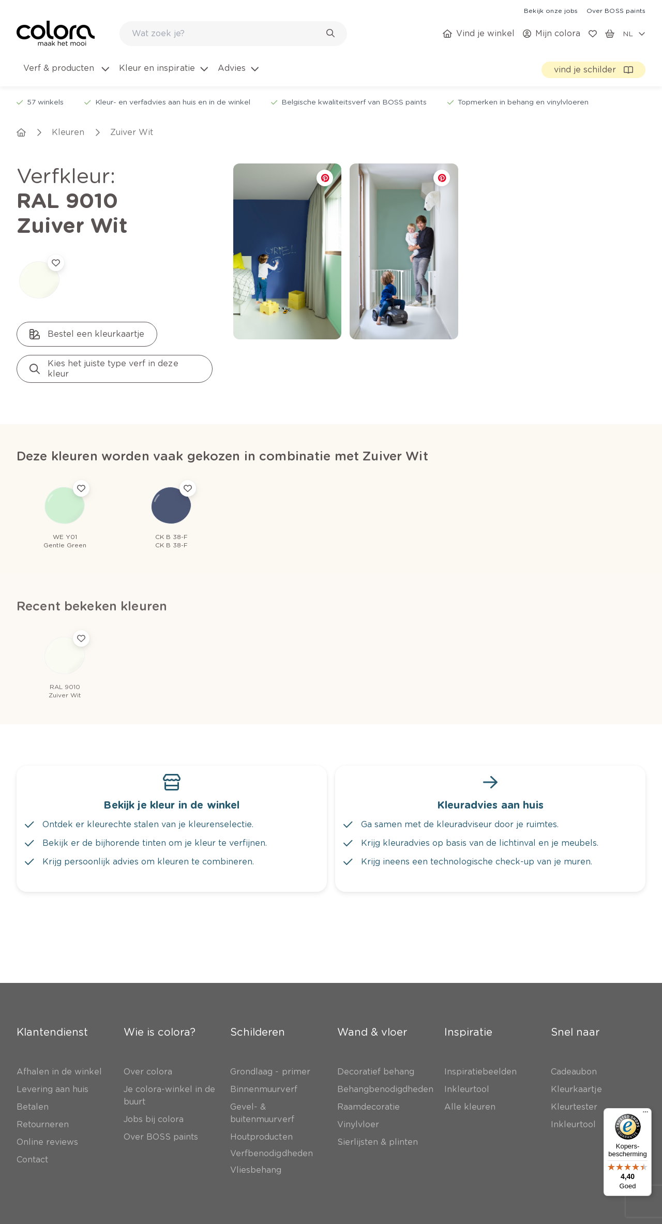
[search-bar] (226, 33)
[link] (551, 10)
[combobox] (233, 33)
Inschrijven (158, 1133)
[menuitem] (65, 74)
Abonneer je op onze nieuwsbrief (105, 1089)
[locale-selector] (634, 33)
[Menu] (645, 1114)
